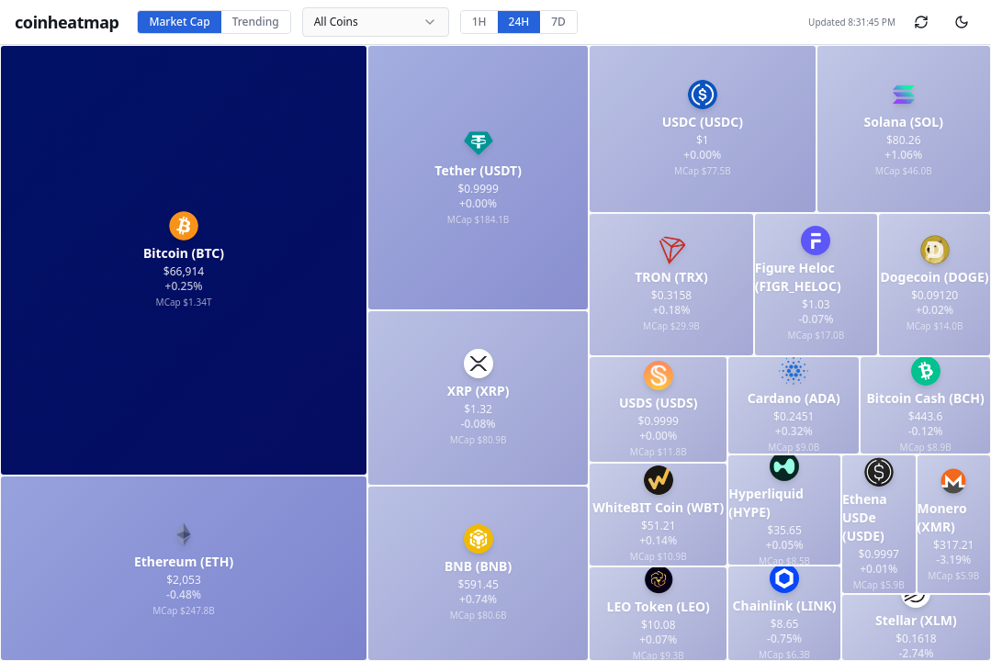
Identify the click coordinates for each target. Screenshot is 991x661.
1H (479, 21)
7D (558, 21)
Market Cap (179, 21)
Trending (255, 21)
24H (519, 21)
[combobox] (375, 22)
